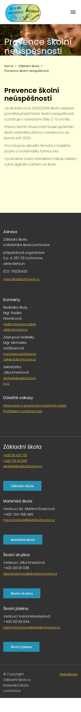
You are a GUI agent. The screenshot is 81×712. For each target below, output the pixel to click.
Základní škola (22, 447)
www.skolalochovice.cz (21, 279)
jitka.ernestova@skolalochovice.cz (30, 573)
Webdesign (69, 674)
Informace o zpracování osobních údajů (35, 405)
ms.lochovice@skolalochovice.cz (29, 520)
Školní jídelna (21, 647)
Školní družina (22, 593)
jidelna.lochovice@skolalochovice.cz (31, 627)
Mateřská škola (23, 540)
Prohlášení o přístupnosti (22, 411)
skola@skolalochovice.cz (22, 466)
